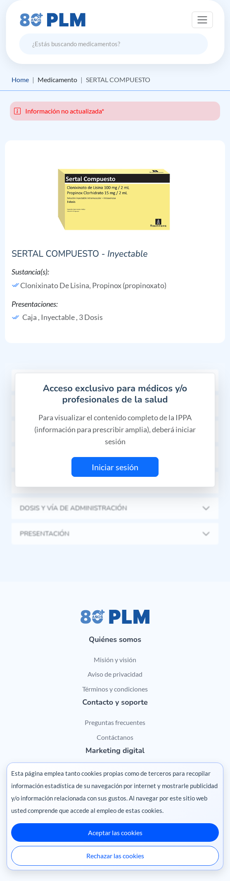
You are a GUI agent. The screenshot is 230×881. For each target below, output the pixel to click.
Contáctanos (115, 737)
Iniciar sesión (115, 467)
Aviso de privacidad (115, 674)
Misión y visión (115, 659)
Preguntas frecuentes (115, 722)
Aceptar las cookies (115, 832)
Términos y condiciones (115, 689)
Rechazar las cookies (115, 856)
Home (20, 79)
